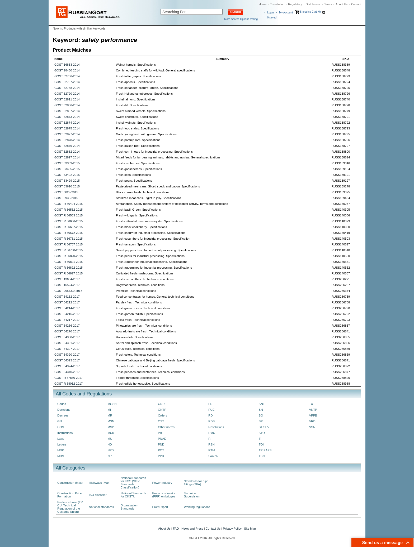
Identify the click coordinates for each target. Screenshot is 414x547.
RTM (211, 450)
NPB (110, 450)
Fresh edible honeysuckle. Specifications (143, 383)
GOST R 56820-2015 (68, 256)
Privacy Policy (232, 528)
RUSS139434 (341, 198)
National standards (101, 507)
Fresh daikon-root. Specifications (137, 145)
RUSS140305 (341, 209)
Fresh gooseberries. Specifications (139, 169)
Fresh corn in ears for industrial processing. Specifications (154, 151)
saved (271, 17)
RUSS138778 (341, 105)
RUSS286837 (341, 325)
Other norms (166, 427)
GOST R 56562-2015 (68, 209)
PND (161, 444)
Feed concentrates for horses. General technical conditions (155, 296)
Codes (61, 403)
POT (161, 450)
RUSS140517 (341, 244)
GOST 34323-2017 (67, 360)
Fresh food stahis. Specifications (137, 128)
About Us (341, 4)
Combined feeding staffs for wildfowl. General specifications (155, 70)
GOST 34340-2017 (67, 372)
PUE (211, 409)
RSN (211, 444)
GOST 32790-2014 (67, 93)
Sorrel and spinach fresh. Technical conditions (146, 343)
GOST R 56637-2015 (68, 227)
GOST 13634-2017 (67, 279)
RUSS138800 (341, 151)
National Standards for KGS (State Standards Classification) (133, 482)
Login (270, 12)
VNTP (313, 409)
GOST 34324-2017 (67, 366)
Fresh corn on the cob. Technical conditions (144, 279)
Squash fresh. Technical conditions (139, 366)
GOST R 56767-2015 (68, 244)
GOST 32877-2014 (67, 134)
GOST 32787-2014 (67, 82)
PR (210, 403)
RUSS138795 (341, 134)
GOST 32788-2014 (67, 87)
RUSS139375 (341, 192)
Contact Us (213, 528)
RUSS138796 (341, 140)
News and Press (192, 528)
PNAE (162, 438)
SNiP (262, 403)
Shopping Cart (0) (310, 11)
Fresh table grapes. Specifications (138, 76)
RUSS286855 (341, 337)
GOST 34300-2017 (67, 337)
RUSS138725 (341, 87)
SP (261, 421)
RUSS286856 (341, 343)
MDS (60, 456)
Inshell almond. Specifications (136, 99)
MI (109, 409)
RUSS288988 (341, 383)
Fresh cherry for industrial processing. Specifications (150, 232)
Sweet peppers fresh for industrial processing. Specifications (156, 250)
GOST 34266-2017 (67, 325)
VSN (312, 427)
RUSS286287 (341, 285)
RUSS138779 (341, 111)
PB (160, 432)
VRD (312, 421)
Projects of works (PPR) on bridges (163, 495)
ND (109, 444)
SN (261, 409)
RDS (211, 421)
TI (260, 438)
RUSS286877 (341, 372)
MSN (110, 421)
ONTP (162, 409)
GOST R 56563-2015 (68, 215)
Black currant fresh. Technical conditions (142, 192)
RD (210, 415)
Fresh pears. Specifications (134, 180)
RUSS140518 (341, 250)
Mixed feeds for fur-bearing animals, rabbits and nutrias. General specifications (168, 157)
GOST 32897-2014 (67, 157)
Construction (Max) (70, 482)
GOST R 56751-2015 (68, 238)
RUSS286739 (341, 296)
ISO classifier (98, 494)
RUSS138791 (341, 116)
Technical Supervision (192, 495)
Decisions (63, 409)
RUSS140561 (341, 261)
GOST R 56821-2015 (68, 261)
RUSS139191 (341, 174)
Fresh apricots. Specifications (135, 82)
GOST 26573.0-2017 (68, 290)
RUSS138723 (341, 76)
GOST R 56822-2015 (68, 267)
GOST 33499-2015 (67, 180)
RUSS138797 (341, 145)
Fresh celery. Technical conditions (138, 354)
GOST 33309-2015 (67, 163)
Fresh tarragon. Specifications (136, 244)
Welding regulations (197, 507)
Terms (328, 4)
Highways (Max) (99, 482)
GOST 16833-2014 (67, 64)
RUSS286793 (341, 319)
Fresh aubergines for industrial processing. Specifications (154, 267)
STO (262, 432)
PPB (161, 456)
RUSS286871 (341, 360)
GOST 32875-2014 (67, 128)
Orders (162, 415)
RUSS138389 (341, 64)
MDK (60, 450)
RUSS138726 (341, 93)
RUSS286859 (341, 348)
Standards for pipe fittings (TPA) (196, 483)
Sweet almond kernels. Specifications (141, 111)
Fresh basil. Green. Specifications (138, 209)
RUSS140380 (341, 227)
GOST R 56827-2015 (68, 273)
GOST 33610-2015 (67, 186)
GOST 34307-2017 (67, 348)
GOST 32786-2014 (67, 76)
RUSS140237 (341, 203)
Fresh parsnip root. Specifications (138, 140)
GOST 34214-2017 (67, 308)
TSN (262, 456)
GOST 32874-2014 (67, 122)
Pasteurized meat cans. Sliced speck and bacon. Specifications (158, 186)
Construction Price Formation (69, 495)
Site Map (250, 528)
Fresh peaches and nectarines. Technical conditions (150, 372)
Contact (356, 4)
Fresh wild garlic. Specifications (137, 215)
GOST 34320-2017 (67, 354)
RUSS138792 (341, 122)
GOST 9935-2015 (66, 198)
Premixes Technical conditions (136, 290)
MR (109, 415)
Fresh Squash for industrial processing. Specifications (151, 261)
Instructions (65, 432)
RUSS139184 (341, 169)
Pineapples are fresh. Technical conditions (144, 325)
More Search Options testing (241, 19)
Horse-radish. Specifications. (135, 337)
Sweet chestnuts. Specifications (137, 116)
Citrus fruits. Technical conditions (137, 348)
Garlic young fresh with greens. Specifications (146, 134)
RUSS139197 (341, 180)
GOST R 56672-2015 (68, 232)
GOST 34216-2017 (67, 314)
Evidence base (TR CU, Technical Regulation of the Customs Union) (70, 507)
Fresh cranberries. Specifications (137, 163)
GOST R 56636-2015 (68, 221)
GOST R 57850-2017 (68, 377)
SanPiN (213, 456)
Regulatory (295, 4)
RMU (211, 432)
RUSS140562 (341, 267)
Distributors (313, 4)
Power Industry (162, 482)
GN (59, 421)
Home (262, 4)
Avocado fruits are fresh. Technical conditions (146, 331)
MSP (110, 427)
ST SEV (264, 427)
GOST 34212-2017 (67, 302)
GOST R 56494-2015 (68, 203)
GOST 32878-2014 (67, 140)
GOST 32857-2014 (67, 111)
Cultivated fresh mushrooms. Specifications (144, 273)
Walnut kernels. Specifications (136, 64)
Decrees (62, 415)
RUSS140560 (341, 256)
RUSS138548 (341, 70)
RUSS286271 (341, 279)
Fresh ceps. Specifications (133, 174)
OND (161, 403)
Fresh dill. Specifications (132, 105)
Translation (277, 4)
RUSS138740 (341, 99)
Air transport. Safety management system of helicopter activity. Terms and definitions (172, 203)
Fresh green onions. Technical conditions (143, 308)
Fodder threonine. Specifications (137, 377)
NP (109, 456)
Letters (62, 444)
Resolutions (216, 427)
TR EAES (265, 450)
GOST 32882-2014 (67, 151)
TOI (261, 444)
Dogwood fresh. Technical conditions (140, 285)
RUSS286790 (341, 308)
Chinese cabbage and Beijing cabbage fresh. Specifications (155, 360)
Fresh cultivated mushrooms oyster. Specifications (149, 221)
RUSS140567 (341, 273)
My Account (286, 12)
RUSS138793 (341, 128)
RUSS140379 (341, 221)
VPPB (313, 415)
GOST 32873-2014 (67, 116)
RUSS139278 (341, 186)
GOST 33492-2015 (67, 174)
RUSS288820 (341, 377)
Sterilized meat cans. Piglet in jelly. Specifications (148, 198)
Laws (60, 438)
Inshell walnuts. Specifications (136, 122)
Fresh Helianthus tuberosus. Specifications (144, 93)
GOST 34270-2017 (67, 331)
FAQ (176, 528)
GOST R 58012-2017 (68, 383)
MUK (110, 432)
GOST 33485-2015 (67, 169)
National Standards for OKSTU (133, 495)
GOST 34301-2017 (67, 343)
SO (261, 415)
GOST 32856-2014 (67, 105)
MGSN (111, 403)
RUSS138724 (341, 82)
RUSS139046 (341, 163)
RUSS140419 (341, 232)
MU (109, 438)
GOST (61, 427)
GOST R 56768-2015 (68, 250)
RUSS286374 (341, 290)
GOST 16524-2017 (67, 285)
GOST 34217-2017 (67, 319)
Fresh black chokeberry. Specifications (141, 227)
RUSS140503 (341, 238)
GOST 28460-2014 (67, 70)
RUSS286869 (341, 354)
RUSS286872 (341, 366)
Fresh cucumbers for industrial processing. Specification (153, 238)
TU (311, 403)
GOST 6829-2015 (66, 192)
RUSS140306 (341, 215)
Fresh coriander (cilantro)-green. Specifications (147, 87)
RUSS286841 (341, 331)
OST (161, 421)
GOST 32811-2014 (67, 99)
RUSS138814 (341, 157)
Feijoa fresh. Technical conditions (138, 319)
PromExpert (160, 507)
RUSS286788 (341, 302)
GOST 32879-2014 (67, 145)
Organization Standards (129, 507)
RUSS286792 (341, 314)
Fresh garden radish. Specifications (139, 314)
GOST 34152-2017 (67, 296)
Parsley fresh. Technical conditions (139, 302)
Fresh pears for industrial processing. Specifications (150, 256)
